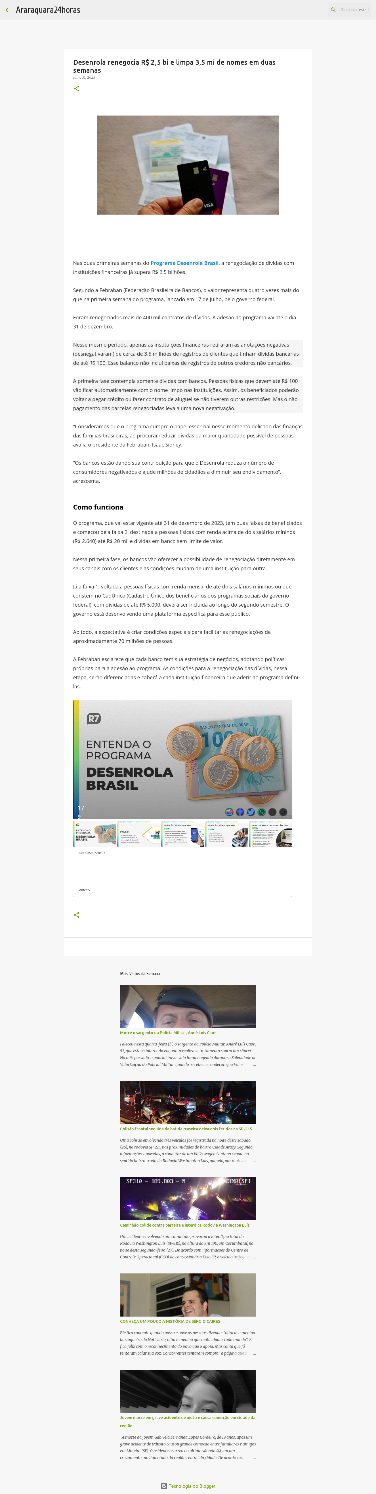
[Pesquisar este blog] (341, 10)
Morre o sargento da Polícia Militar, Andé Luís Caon (168, 1032)
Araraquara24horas (48, 10)
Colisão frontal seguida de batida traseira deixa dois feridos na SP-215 (186, 1129)
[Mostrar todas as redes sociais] (272, 812)
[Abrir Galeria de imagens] (283, 812)
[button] (76, 89)
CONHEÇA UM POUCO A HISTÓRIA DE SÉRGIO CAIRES (170, 1321)
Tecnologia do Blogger (188, 1486)
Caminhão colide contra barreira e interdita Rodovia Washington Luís (184, 1225)
